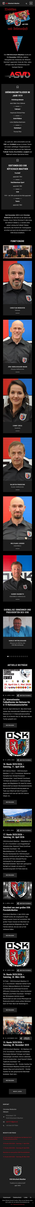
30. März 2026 (9, 970)
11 (27, 656)
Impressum (7, 1197)
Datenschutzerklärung (18, 1204)
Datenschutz (17, 1197)
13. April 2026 (9, 760)
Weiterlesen (10, 725)
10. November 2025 (11, 1038)
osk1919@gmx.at (12, 1122)
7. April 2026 (9, 830)
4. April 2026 (9, 903)
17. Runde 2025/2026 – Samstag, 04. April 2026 (13, 835)
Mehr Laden (17, 1091)
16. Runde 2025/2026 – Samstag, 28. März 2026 (14, 975)
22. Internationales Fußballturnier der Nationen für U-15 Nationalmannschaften (16, 702)
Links (25, 1197)
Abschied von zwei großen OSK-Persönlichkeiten (17, 908)
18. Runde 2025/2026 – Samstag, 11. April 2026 (13, 765)
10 (25, 656)
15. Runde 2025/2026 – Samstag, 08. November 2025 (16, 1043)
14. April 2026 (9, 695)
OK (11, 1204)
